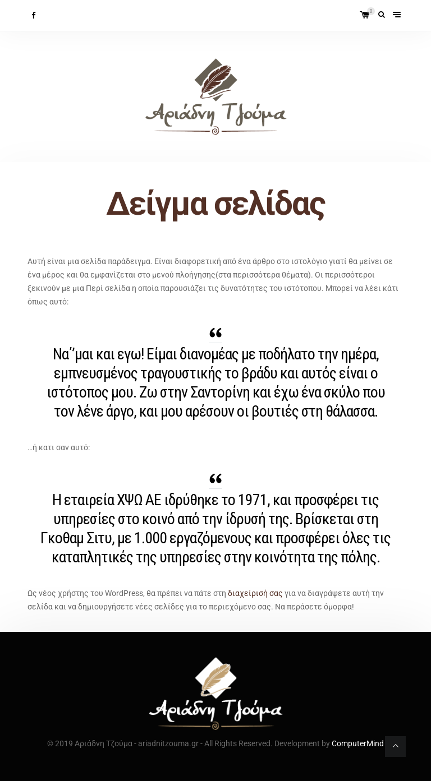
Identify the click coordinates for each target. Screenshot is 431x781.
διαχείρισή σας (255, 593)
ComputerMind (358, 743)
